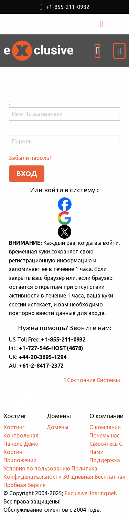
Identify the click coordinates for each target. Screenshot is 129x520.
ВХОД (109, 24)
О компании (105, 427)
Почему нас (104, 435)
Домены (57, 427)
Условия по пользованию (36, 468)
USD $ (46, 24)
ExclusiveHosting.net (90, 493)
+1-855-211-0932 (64, 7)
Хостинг (13, 427)
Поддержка (104, 460)
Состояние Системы (93, 380)
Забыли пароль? (30, 158)
